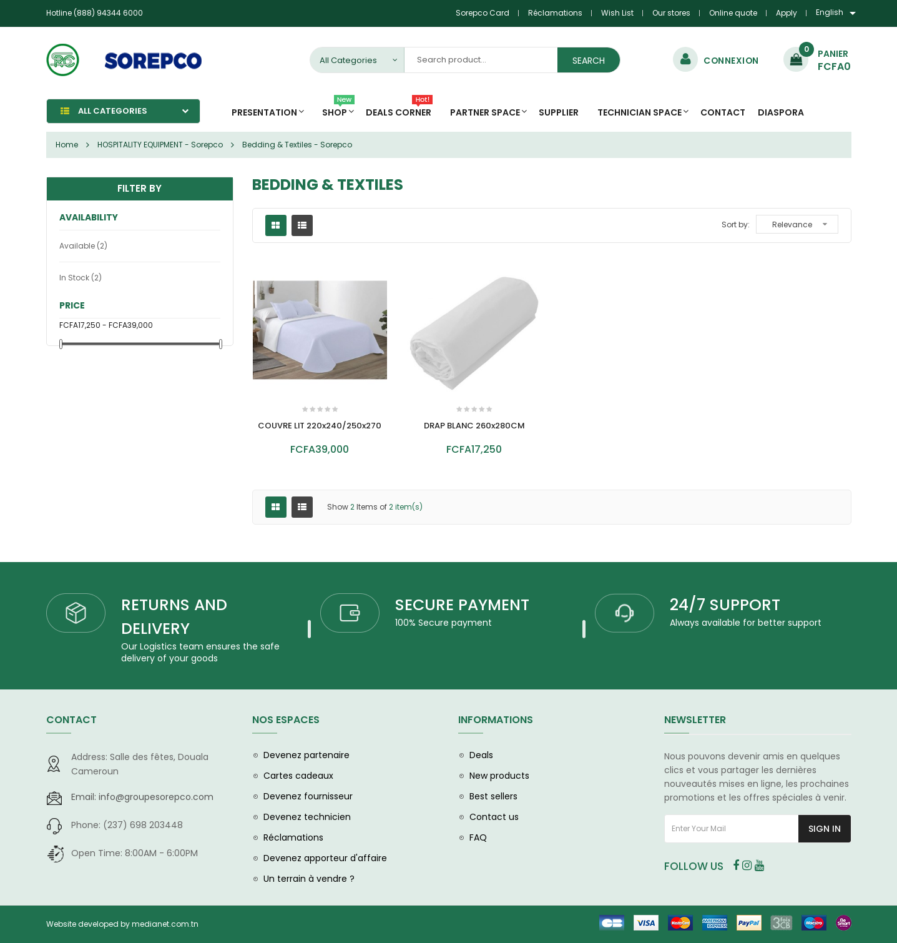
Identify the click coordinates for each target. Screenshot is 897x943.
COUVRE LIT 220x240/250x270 (319, 426)
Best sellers (493, 796)
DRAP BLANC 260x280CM (474, 426)
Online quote (733, 12)
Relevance (792, 224)
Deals (481, 755)
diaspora (781, 112)
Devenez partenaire (306, 755)
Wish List (617, 12)
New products (499, 775)
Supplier (559, 112)
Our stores (671, 12)
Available (83, 245)
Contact (722, 112)
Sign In (824, 828)
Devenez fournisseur (308, 796)
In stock (80, 277)
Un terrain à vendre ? (309, 878)
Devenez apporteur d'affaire (325, 858)
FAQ (478, 837)
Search (588, 60)
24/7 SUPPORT (725, 605)
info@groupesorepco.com (142, 797)
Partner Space (485, 112)
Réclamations (555, 12)
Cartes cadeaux (298, 775)
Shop (338, 109)
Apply (786, 12)
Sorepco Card (482, 12)
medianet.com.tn (165, 924)
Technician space (639, 112)
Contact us (494, 817)
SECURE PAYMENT (462, 605)
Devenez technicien (307, 817)
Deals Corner (399, 109)
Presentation (264, 112)
